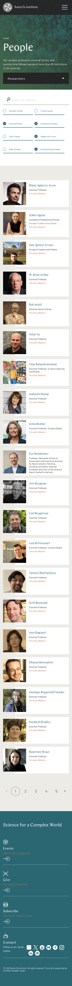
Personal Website (37, 193)
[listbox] (36, 78)
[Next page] (65, 791)
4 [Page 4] (46, 791)
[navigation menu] (65, 8)
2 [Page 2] (26, 791)
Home (6, 38)
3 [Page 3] (36, 791)
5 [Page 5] (56, 791)
